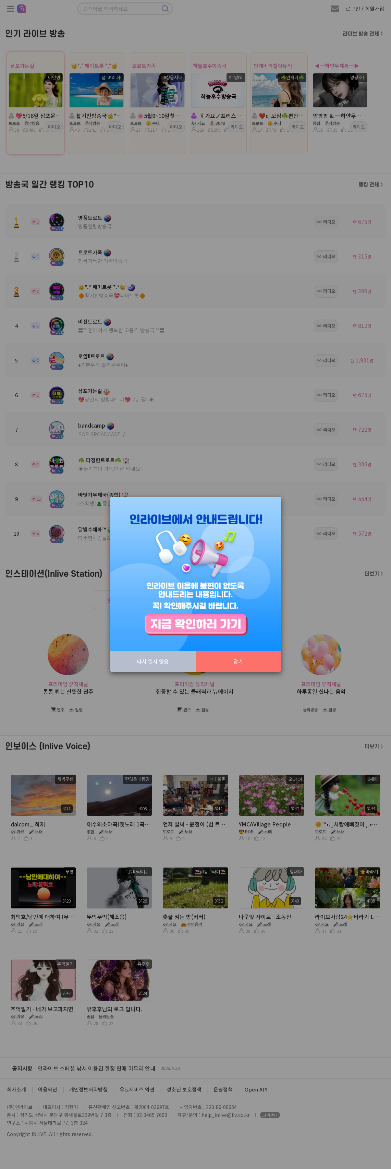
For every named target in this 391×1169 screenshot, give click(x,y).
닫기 (238, 661)
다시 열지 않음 (153, 661)
